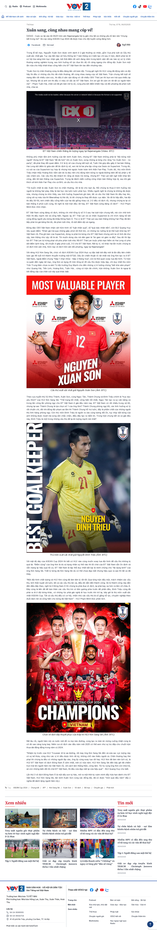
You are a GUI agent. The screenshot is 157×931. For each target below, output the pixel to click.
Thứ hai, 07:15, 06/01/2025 (120, 24)
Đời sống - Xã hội (46, 17)
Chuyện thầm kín (147, 17)
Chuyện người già (130, 17)
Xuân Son (67, 788)
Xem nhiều (72, 909)
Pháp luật (97, 17)
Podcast (25, 6)
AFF (44, 788)
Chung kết (35, 788)
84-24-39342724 (17, 916)
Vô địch (78, 788)
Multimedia (39, 6)
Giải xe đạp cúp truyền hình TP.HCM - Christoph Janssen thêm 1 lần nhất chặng (135, 866)
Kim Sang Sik (54, 788)
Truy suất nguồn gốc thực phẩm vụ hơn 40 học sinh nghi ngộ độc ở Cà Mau (135, 813)
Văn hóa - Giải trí (73, 17)
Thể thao (86, 17)
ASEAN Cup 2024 (20, 788)
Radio (13, 6)
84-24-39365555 (17, 912)
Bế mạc (87, 788)
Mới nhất (71, 905)
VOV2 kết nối (115, 916)
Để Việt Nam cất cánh (15, 17)
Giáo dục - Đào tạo (118, 905)
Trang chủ (72, 900)
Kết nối (117, 17)
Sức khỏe (107, 17)
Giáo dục (59, 17)
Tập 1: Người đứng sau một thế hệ (134, 853)
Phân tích (110, 788)
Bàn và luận (31, 17)
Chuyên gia (98, 788)
